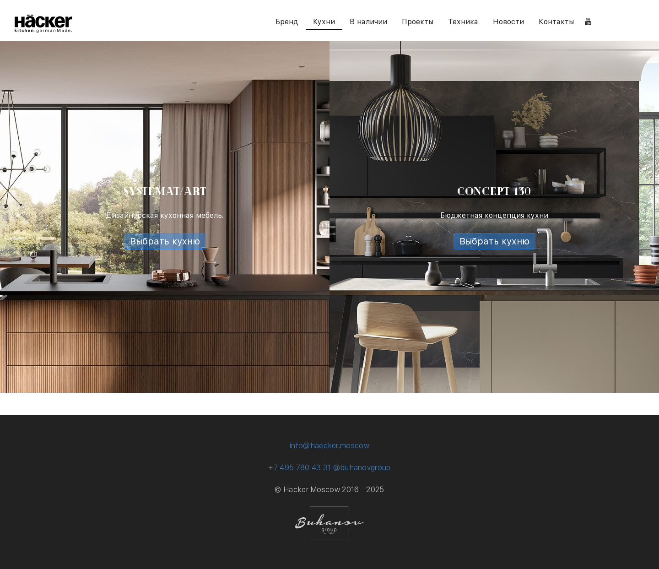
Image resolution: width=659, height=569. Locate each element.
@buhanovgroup (362, 467)
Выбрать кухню (165, 241)
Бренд (286, 21)
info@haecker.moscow (329, 445)
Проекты (417, 21)
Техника (463, 21)
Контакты (556, 21)
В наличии (368, 21)
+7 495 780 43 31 (299, 467)
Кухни (324, 21)
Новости (508, 21)
